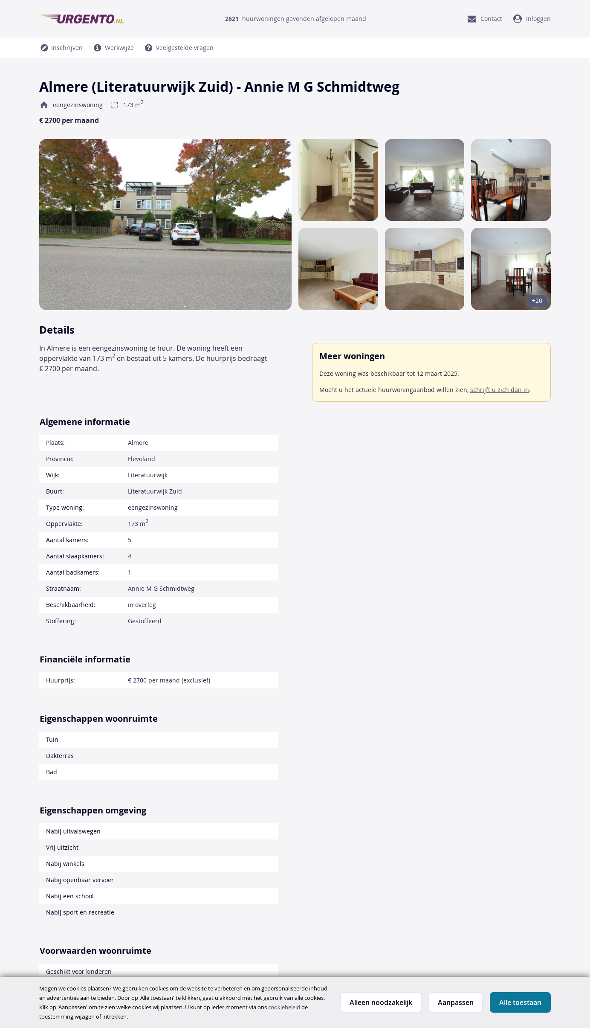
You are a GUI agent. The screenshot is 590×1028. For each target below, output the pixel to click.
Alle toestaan (520, 1002)
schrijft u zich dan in (499, 390)
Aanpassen (456, 1002)
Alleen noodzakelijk (381, 1002)
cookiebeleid (284, 1007)
